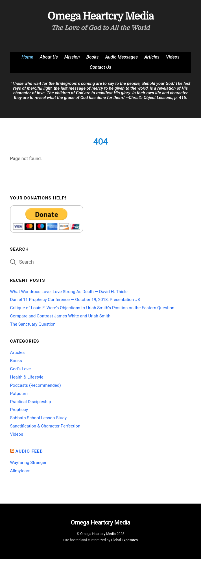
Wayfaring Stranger (28, 464)
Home (27, 59)
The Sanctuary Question (33, 326)
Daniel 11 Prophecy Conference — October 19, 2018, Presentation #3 (75, 301)
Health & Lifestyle (26, 379)
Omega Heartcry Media (98, 536)
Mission (72, 59)
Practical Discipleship (30, 403)
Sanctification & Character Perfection (45, 428)
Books (92, 59)
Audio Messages (121, 59)
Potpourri (19, 395)
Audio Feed (29, 453)
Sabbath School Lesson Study (38, 419)
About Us (49, 59)
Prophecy (19, 411)
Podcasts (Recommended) (35, 387)
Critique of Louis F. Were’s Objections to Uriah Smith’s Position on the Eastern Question (92, 309)
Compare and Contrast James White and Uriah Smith (60, 318)
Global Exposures (124, 542)
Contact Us (100, 69)
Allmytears (20, 472)
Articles (152, 59)
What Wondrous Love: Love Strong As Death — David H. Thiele (69, 293)
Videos (173, 59)
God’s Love (20, 370)
